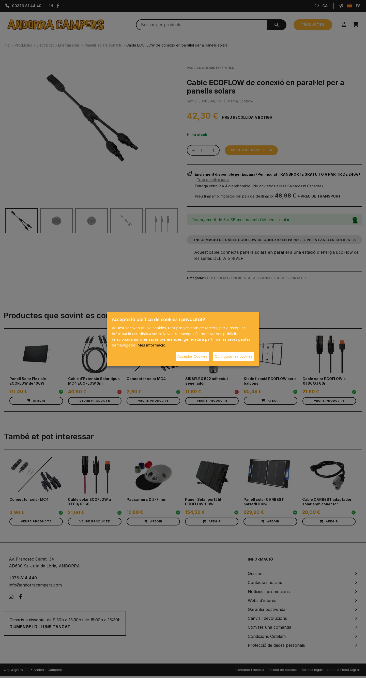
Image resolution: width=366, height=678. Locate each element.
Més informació (151, 345)
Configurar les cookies (233, 356)
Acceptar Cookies (192, 356)
